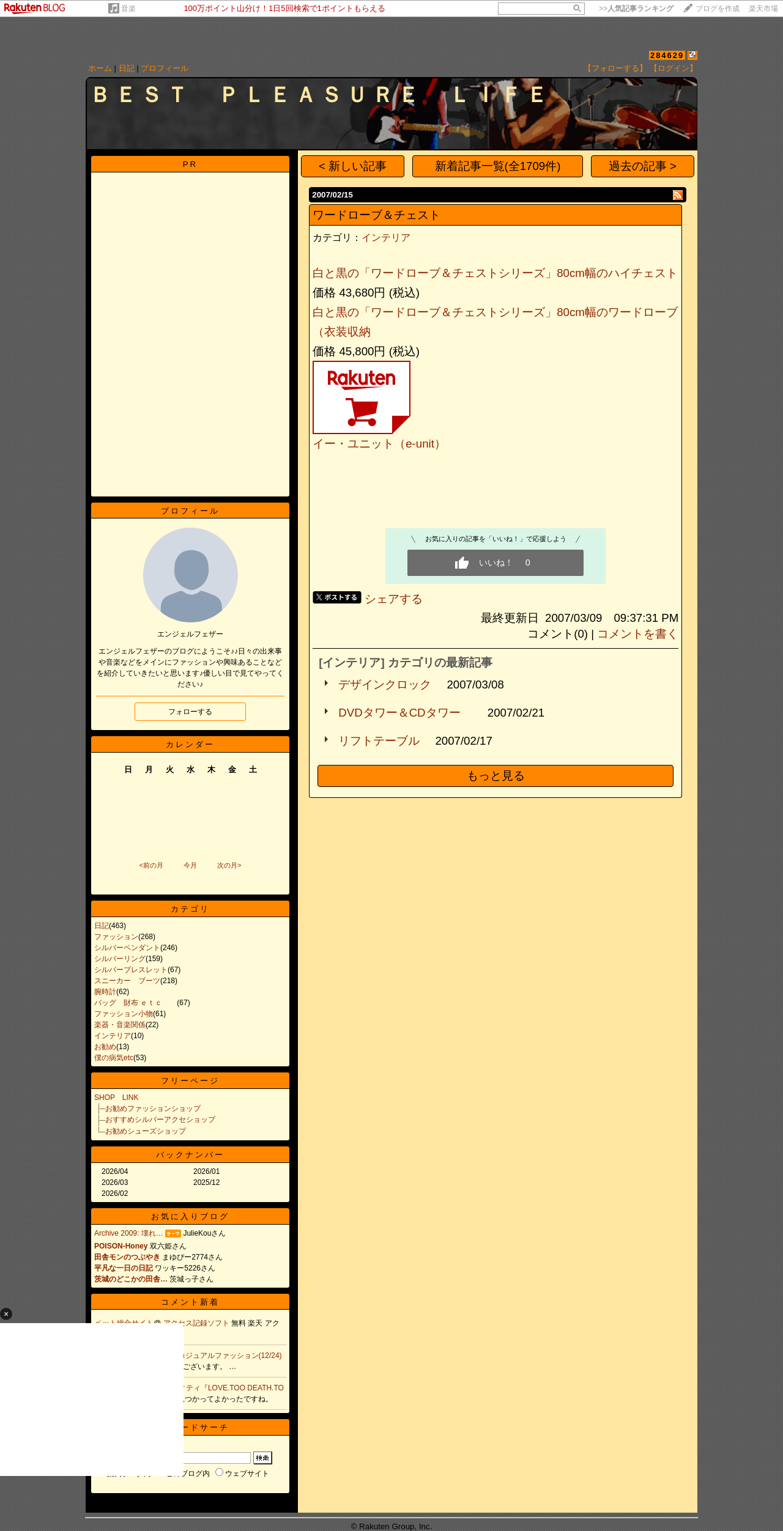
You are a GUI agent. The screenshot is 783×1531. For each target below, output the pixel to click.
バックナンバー (190, 1154)
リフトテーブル (379, 740)
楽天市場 (763, 8)
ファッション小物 (123, 1013)
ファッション (116, 936)
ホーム (100, 68)
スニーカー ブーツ (127, 980)
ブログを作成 (718, 8)
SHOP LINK (116, 1097)
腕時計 (105, 991)
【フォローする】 (615, 68)
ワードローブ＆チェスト (376, 214)
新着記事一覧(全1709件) (498, 166)
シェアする (394, 598)
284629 (667, 55)
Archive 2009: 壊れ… (128, 1233)
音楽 (128, 8)
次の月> (229, 865)
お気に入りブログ (190, 1216)
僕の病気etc (113, 1057)
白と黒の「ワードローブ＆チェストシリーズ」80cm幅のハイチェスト (495, 273)
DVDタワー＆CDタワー (405, 712)
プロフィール (164, 68)
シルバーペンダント (127, 947)
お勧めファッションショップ (153, 1108)
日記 (127, 68)
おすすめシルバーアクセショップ (160, 1119)
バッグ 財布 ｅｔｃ (135, 1002)
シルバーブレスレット (131, 969)
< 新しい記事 (353, 166)
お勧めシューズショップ (145, 1131)
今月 (190, 865)
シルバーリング (120, 958)
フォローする (190, 711)
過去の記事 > (643, 166)
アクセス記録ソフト (197, 1323)
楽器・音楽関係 (120, 1024)
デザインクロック (384, 684)
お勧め (105, 1046)
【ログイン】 (673, 68)
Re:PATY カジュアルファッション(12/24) (211, 1355)
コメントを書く (637, 633)
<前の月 (151, 865)
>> (636, 8)
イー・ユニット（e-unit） (379, 443)
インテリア (112, 1035)
